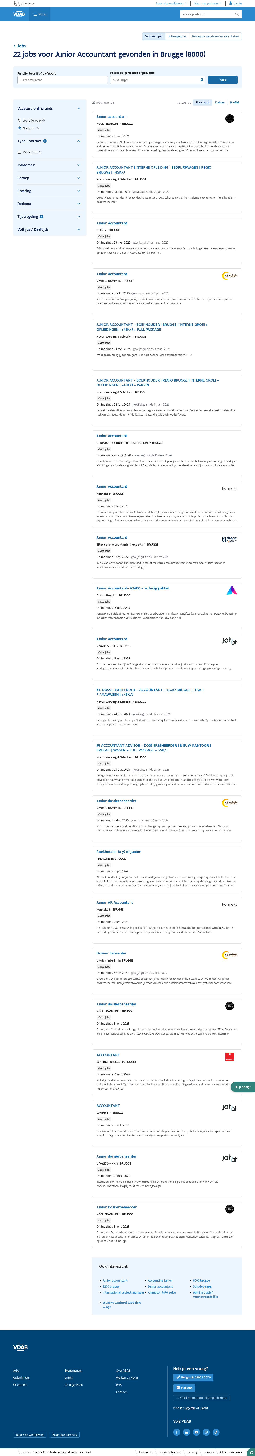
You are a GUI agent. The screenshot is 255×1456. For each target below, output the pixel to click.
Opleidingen (21, 1378)
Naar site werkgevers (170, 3)
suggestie (189, 1408)
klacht (204, 1408)
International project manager (123, 1292)
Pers (119, 1385)
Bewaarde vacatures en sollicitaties (215, 36)
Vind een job (153, 36)
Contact (121, 1392)
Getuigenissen (74, 1385)
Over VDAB (123, 1370)
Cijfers (69, 1378)
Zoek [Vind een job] (223, 80)
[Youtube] (196, 1432)
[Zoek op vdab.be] (211, 14)
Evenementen (73, 1370)
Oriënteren (20, 1385)
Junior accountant (115, 1280)
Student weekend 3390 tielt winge (122, 1305)
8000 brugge (201, 1280)
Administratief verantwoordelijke (205, 1294)
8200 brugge (111, 1286)
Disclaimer (146, 1452)
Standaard (203, 102)
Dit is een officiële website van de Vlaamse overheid (56, 1452)
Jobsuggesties (177, 36)
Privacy (192, 1452)
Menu (42, 14)
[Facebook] (176, 1432)
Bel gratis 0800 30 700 (196, 1377)
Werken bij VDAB (127, 1378)
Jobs (19, 46)
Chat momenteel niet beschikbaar (203, 1398)
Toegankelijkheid (170, 1452)
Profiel (234, 102)
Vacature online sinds (49, 108)
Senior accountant (160, 1286)
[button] (243, 1087)
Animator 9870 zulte (162, 1292)
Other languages (231, 1452)
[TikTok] (216, 1432)
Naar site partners (206, 3)
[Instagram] (206, 1432)
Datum (220, 102)
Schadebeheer (202, 1286)
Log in (237, 3)
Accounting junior (160, 1280)
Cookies (209, 1452)
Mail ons (186, 1388)
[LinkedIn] (186, 1432)
